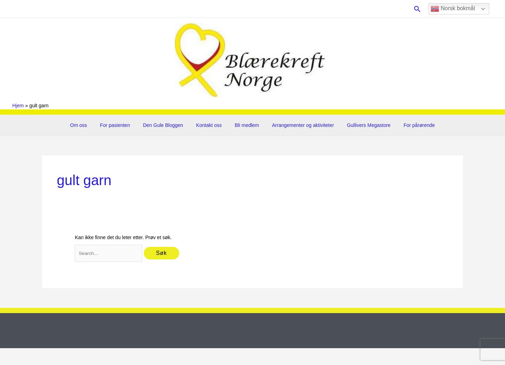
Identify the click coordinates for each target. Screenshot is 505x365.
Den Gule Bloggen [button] (168, 125)
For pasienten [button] (123, 125)
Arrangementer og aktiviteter (298, 125)
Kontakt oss (210, 125)
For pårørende (408, 125)
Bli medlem (245, 125)
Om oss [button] (89, 125)
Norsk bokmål (453, 9)
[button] (417, 9)
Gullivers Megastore (361, 125)
